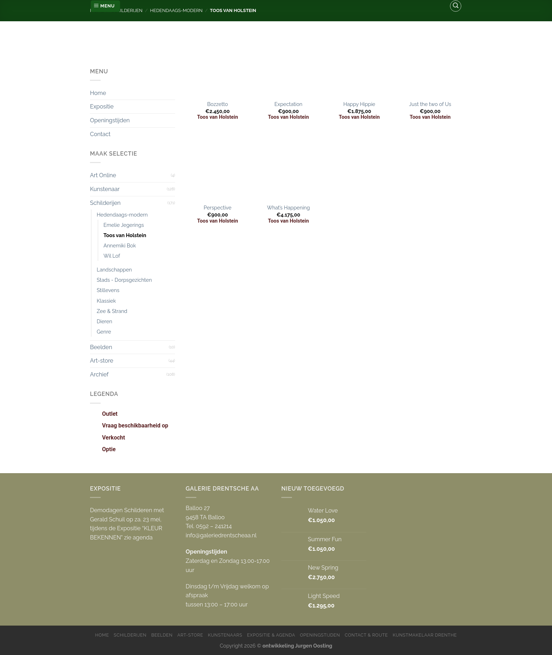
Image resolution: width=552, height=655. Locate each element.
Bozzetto (217, 104)
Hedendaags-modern (122, 215)
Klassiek (106, 301)
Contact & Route (366, 635)
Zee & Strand (112, 311)
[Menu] (105, 6)
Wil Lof (111, 256)
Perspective (217, 208)
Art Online (103, 175)
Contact (100, 134)
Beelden (101, 347)
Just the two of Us (430, 104)
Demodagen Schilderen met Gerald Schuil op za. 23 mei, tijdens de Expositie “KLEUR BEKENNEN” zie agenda (127, 524)
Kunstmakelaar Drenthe (425, 635)
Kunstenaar (105, 189)
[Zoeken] (455, 6)
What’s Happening (288, 208)
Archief (99, 374)
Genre (104, 332)
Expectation (289, 104)
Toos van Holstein (124, 235)
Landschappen (114, 270)
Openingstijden (110, 120)
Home (98, 93)
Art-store (101, 360)
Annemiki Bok (119, 245)
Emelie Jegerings (123, 225)
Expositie (102, 106)
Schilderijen (105, 203)
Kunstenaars (225, 635)
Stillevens (108, 290)
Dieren (104, 321)
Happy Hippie (359, 104)
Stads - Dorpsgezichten (124, 280)
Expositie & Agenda (271, 635)
